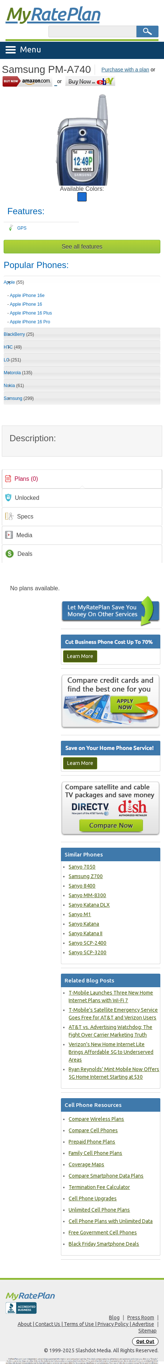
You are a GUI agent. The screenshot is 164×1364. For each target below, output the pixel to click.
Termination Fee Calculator (99, 1187)
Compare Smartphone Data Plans (106, 1176)
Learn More (80, 656)
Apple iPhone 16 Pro (30, 321)
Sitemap (147, 1331)
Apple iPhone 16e (27, 295)
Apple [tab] (14, 282)
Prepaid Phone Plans (92, 1142)
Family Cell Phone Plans (95, 1153)
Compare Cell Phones (93, 1130)
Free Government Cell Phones (103, 1232)
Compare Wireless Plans (96, 1119)
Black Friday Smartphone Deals (104, 1244)
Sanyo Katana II (85, 933)
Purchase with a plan (125, 70)
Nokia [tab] (14, 386)
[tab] (82, 306)
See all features (82, 247)
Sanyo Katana (84, 924)
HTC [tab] (13, 347)
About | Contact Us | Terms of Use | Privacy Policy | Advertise (86, 1324)
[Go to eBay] (91, 81)
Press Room (140, 1317)
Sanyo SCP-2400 (87, 943)
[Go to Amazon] (29, 81)
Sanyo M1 (80, 914)
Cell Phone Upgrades (93, 1198)
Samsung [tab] (19, 398)
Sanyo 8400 (82, 886)
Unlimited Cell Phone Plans (99, 1210)
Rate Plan (52, 13)
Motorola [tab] (18, 373)
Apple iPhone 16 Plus (31, 313)
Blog (114, 1317)
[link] (82, 479)
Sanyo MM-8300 (87, 895)
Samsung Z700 (86, 876)
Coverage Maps (86, 1164)
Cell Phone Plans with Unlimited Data (111, 1221)
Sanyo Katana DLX (89, 905)
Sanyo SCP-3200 (87, 952)
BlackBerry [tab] (19, 334)
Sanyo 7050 (82, 867)
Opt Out (145, 1341)
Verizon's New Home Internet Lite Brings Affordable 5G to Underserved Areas (111, 1052)
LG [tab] (12, 360)
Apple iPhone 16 (26, 304)
